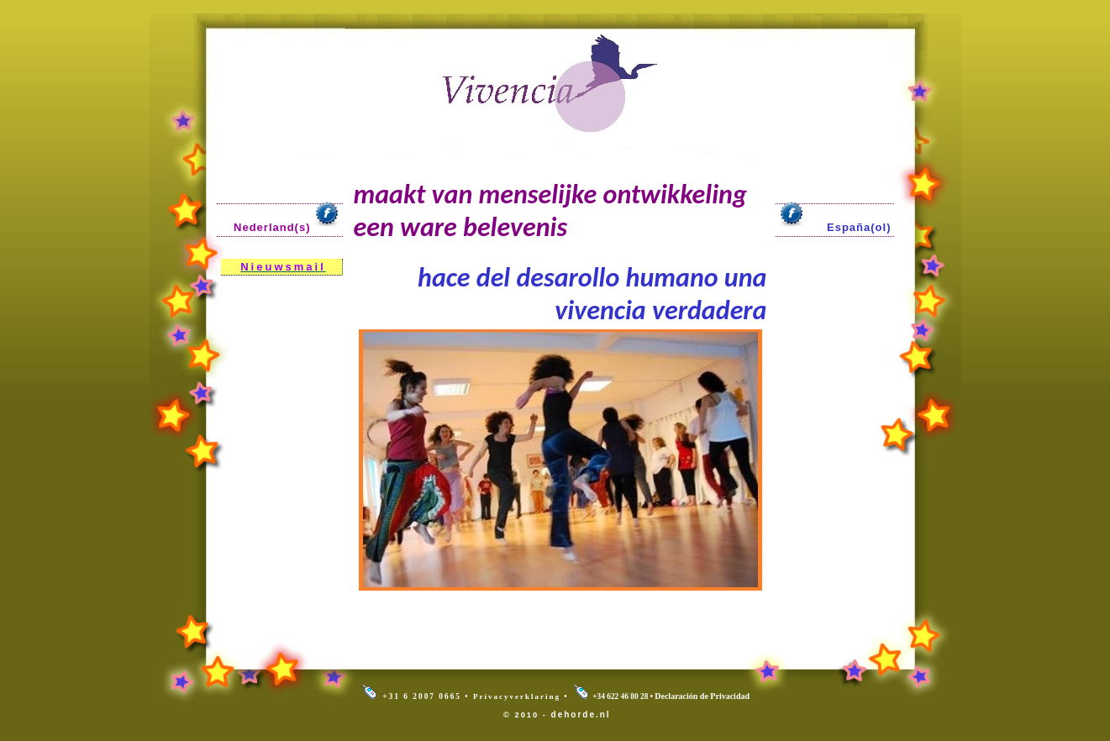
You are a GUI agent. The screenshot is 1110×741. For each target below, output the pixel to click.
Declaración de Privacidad (702, 696)
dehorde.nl (581, 714)
